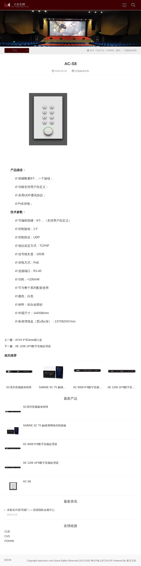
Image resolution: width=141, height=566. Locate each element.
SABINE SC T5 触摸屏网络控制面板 (60, 387)
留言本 (7, 560)
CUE (7, 531)
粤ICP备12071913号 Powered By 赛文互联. (114, 560)
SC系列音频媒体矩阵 (19, 387)
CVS (7, 536)
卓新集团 (16, 5)
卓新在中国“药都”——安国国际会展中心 (31, 509)
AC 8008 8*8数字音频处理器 (90, 387)
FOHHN (9, 541)
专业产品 (100, 50)
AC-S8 (27, 481)
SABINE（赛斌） (114, 50)
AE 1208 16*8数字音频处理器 (33, 346)
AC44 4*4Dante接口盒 (28, 339)
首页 (90, 50)
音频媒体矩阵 (130, 50)
